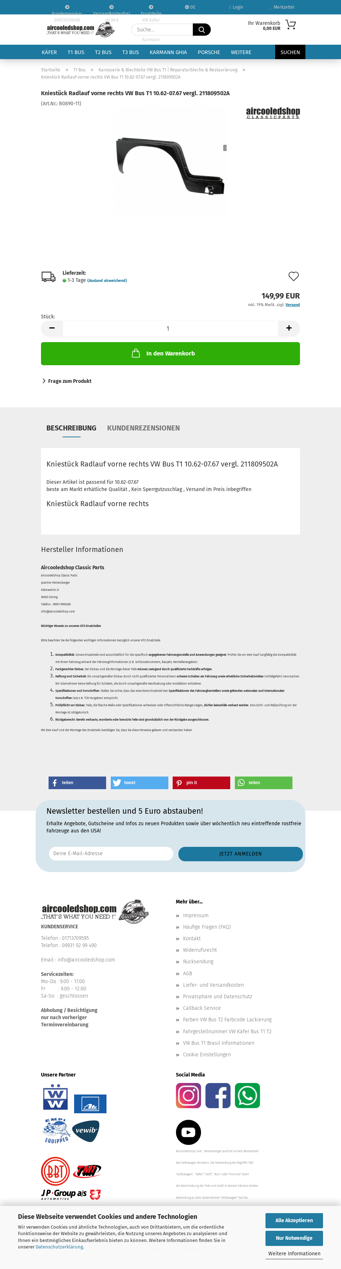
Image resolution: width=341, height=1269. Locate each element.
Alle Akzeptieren (294, 1220)
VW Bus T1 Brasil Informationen (218, 1043)
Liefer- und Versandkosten (213, 985)
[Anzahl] (170, 328)
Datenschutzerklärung (59, 1247)
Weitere (241, 52)
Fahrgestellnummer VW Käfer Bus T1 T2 (227, 1032)
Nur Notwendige (294, 1238)
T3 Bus (130, 52)
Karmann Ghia (168, 52)
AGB (187, 973)
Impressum (196, 915)
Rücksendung (198, 962)
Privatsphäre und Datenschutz (217, 997)
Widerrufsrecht (200, 950)
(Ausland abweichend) (107, 280)
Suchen (290, 52)
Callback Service (202, 1008)
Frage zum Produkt (69, 381)
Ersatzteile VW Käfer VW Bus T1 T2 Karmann (151, 9)
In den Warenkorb (162, 353)
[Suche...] (202, 29)
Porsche (209, 52)
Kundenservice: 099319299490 (67, 9)
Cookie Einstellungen (207, 1055)
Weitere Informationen (294, 1254)
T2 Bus (103, 52)
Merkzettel (282, 7)
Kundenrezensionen (143, 428)
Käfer (49, 52)
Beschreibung (71, 428)
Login (236, 7)
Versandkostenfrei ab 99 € (111, 9)
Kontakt (192, 939)
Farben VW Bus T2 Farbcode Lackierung (227, 1020)
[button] (52, 328)
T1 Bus (76, 52)
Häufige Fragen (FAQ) (207, 927)
